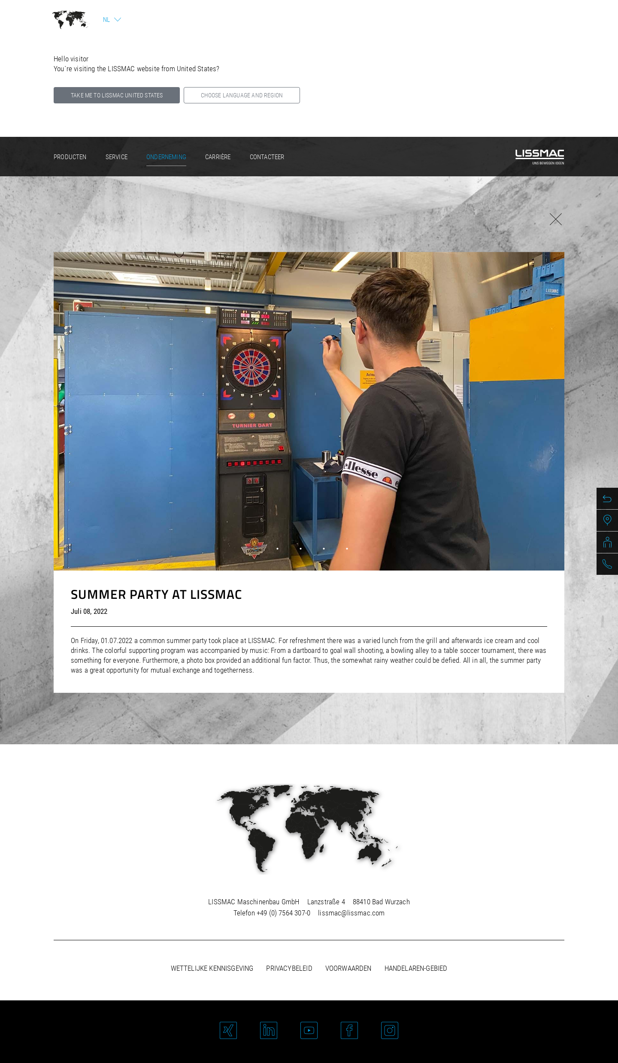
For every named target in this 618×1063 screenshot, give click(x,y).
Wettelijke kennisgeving (212, 968)
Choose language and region (242, 95)
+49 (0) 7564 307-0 (283, 913)
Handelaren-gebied (416, 968)
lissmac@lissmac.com (351, 913)
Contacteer (267, 157)
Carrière (217, 157)
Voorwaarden (348, 968)
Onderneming (166, 157)
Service (116, 157)
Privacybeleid (289, 968)
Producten (70, 157)
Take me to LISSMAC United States (117, 95)
